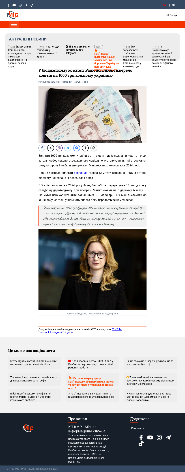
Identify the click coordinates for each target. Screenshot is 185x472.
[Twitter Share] (50, 148)
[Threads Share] (85, 148)
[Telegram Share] (67, 148)
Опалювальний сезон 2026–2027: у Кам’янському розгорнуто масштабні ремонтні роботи (90, 364)
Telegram (67, 332)
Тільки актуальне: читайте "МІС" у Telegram (78, 50)
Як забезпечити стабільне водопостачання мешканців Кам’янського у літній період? (133, 56)
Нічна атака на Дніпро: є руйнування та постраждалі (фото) (149, 363)
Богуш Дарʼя (81, 81)
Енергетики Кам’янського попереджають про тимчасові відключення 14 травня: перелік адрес (19, 56)
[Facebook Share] (41, 148)
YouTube (117, 329)
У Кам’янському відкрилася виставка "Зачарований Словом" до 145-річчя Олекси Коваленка (148, 397)
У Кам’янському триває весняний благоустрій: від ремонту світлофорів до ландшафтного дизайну (164, 56)
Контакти (138, 428)
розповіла (80, 173)
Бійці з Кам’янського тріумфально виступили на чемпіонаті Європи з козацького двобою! (30, 397)
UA (165, 5)
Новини (67, 81)
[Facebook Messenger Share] (76, 148)
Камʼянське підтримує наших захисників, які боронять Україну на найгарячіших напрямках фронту (106, 58)
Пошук (172, 15)
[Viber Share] (59, 148)
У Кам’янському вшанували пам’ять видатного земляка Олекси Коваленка (91, 395)
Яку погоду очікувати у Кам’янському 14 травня (48, 51)
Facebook (44, 332)
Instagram (56, 332)
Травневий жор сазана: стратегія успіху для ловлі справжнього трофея (33, 379)
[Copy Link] (94, 148)
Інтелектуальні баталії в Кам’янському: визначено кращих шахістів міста (33, 363)
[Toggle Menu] (14, 24)
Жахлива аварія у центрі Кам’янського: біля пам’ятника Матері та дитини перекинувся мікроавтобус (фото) (90, 381)
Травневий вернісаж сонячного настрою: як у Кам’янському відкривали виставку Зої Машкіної (150, 380)
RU (173, 5)
